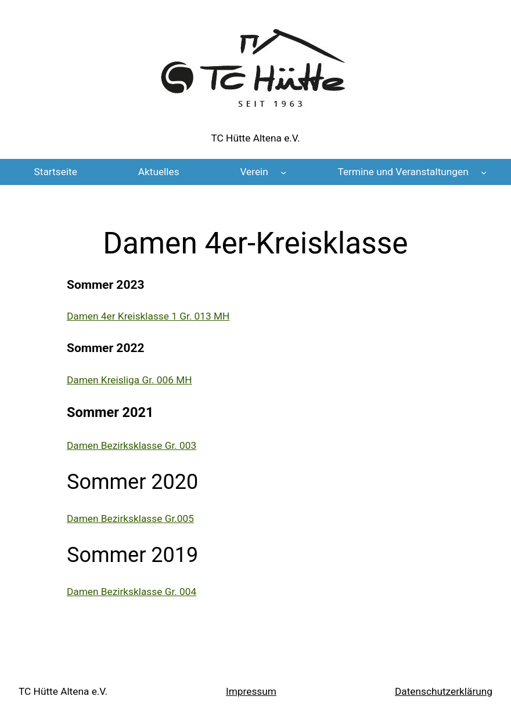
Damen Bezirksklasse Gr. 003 (131, 445)
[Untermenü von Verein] (283, 172)
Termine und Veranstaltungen (402, 171)
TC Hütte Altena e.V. (255, 138)
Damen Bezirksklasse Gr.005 (130, 518)
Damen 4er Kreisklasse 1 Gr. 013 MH (148, 316)
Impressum (251, 691)
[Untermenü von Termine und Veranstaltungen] (484, 172)
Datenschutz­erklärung (443, 691)
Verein (254, 171)
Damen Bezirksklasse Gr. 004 (131, 591)
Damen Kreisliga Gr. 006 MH (129, 380)
